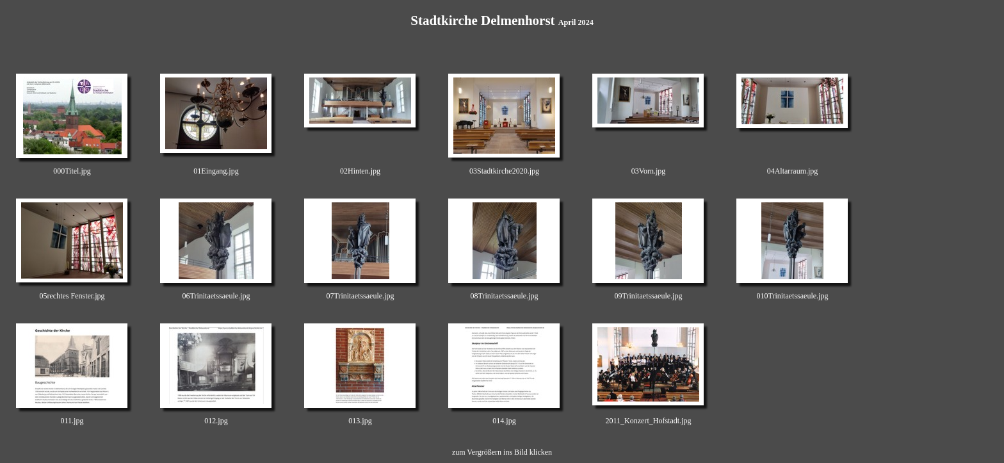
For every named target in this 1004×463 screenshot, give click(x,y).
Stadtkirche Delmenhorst (502, 20)
